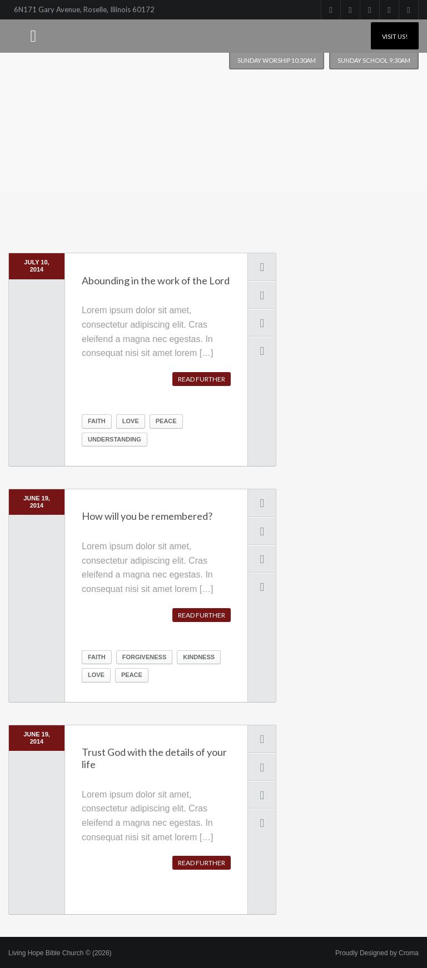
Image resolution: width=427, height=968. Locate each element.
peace (166, 421)
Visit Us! (395, 36)
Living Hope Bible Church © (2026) (60, 953)
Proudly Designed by (377, 953)
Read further (201, 379)
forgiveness (144, 657)
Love (130, 421)
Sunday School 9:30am (373, 60)
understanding (114, 439)
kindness (199, 657)
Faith (97, 421)
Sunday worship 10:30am (276, 60)
